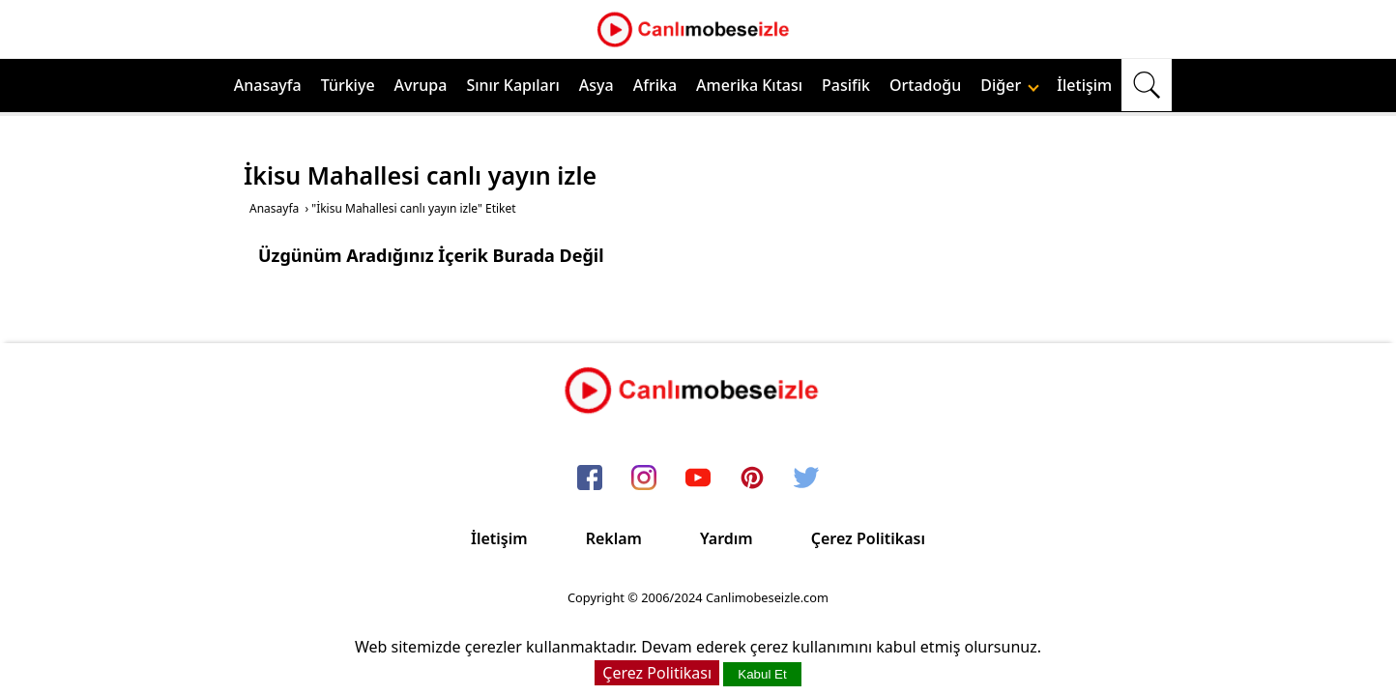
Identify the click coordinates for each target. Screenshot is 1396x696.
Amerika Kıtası (749, 85)
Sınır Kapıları (512, 85)
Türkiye (348, 85)
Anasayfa (268, 85)
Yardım (726, 538)
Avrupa (421, 85)
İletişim (1084, 85)
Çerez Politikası (868, 538)
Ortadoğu (925, 85)
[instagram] (643, 478)
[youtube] (698, 478)
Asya (596, 85)
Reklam (614, 538)
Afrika (655, 85)
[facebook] (589, 478)
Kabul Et (762, 674)
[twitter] (806, 478)
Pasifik (846, 85)
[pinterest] (752, 478)
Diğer (1009, 85)
